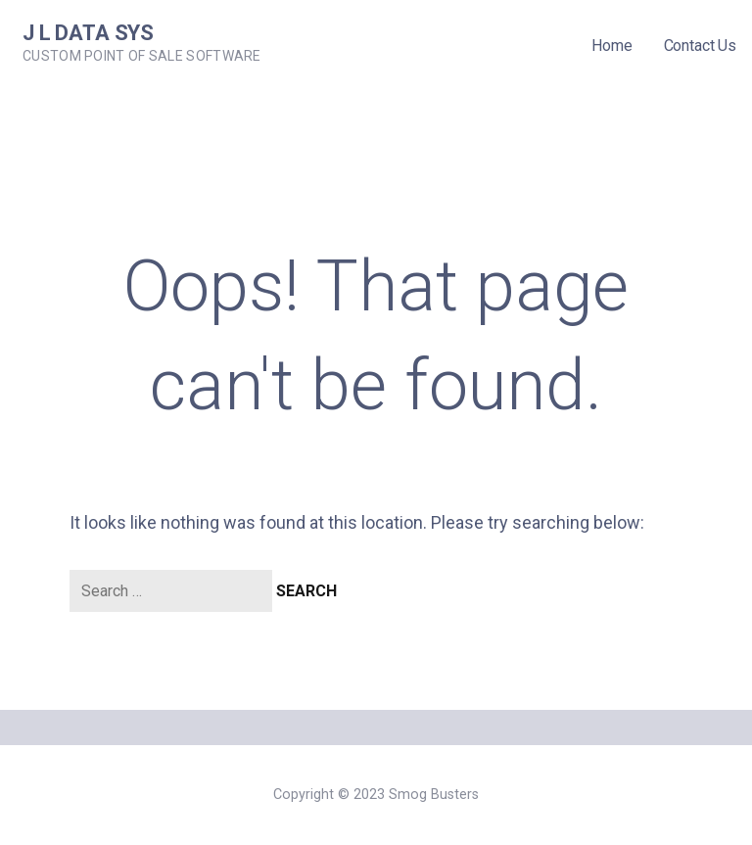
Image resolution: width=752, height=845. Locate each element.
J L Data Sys (88, 33)
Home (611, 45)
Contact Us (700, 45)
